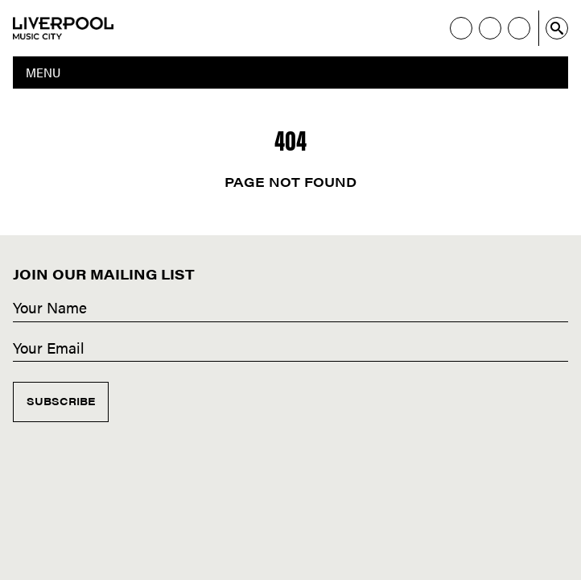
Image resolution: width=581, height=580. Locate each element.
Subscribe (61, 400)
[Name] (290, 308)
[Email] (290, 348)
